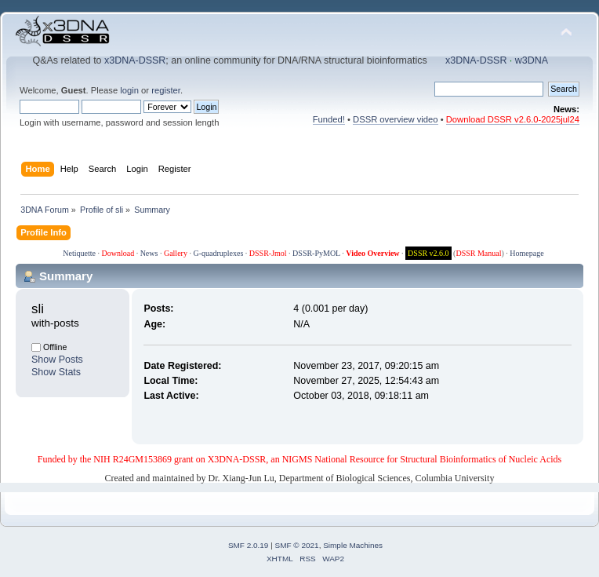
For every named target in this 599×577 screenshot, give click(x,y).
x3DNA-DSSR (134, 60)
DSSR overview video (395, 119)
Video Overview (372, 253)
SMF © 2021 (297, 545)
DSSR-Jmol (268, 253)
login (129, 90)
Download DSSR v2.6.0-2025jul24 (512, 119)
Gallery (175, 253)
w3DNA (531, 60)
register (165, 90)
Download (117, 253)
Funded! (329, 119)
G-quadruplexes (218, 253)
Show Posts (57, 359)
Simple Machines (353, 545)
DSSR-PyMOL (316, 253)
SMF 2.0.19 (248, 545)
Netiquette (79, 253)
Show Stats (56, 372)
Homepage (526, 253)
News (149, 253)
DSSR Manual (478, 253)
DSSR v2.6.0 (428, 253)
